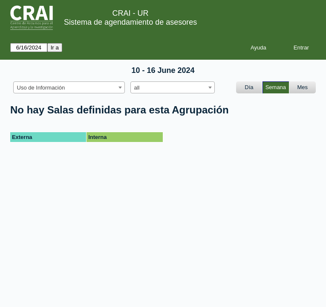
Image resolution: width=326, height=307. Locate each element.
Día (249, 87)
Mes (302, 87)
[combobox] (69, 87)
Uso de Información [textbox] (41, 87)
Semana (275, 87)
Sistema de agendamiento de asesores (130, 22)
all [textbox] (137, 87)
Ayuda (258, 47)
